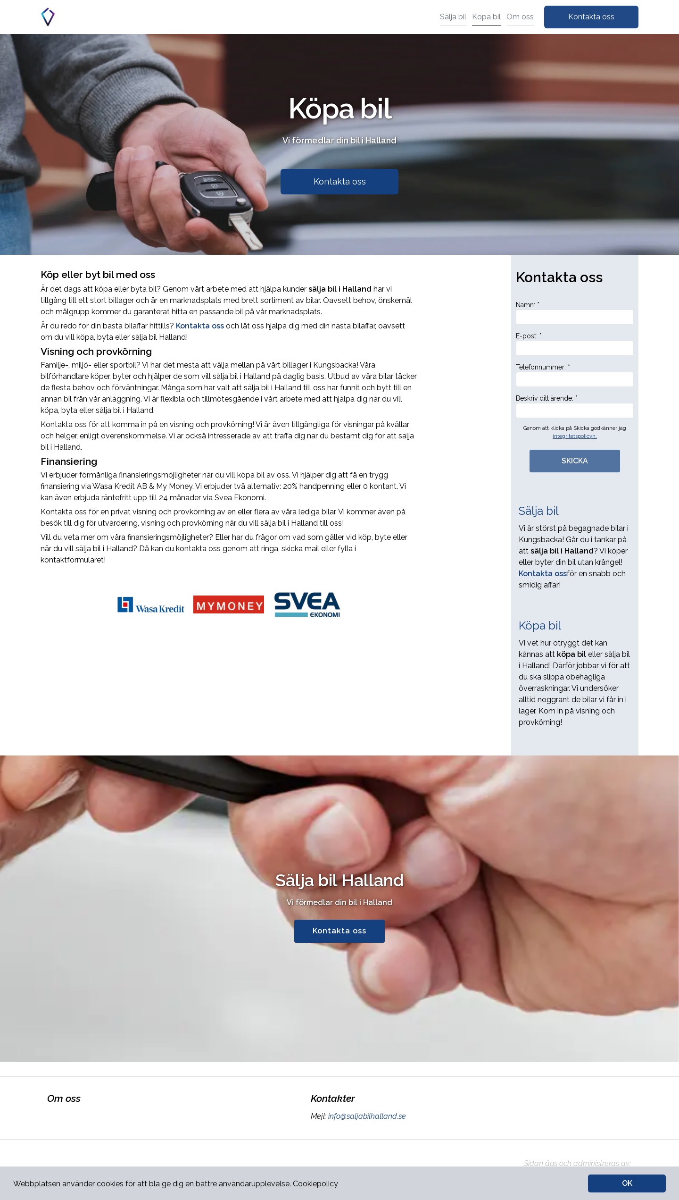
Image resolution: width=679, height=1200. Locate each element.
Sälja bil (453, 16)
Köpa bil (486, 16)
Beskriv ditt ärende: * (575, 406)
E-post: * (575, 344)
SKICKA (575, 460)
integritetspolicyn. (575, 436)
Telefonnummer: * (575, 375)
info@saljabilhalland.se (366, 1116)
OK (627, 1183)
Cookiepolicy (315, 1183)
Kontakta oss (591, 16)
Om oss (520, 16)
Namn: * (575, 313)
